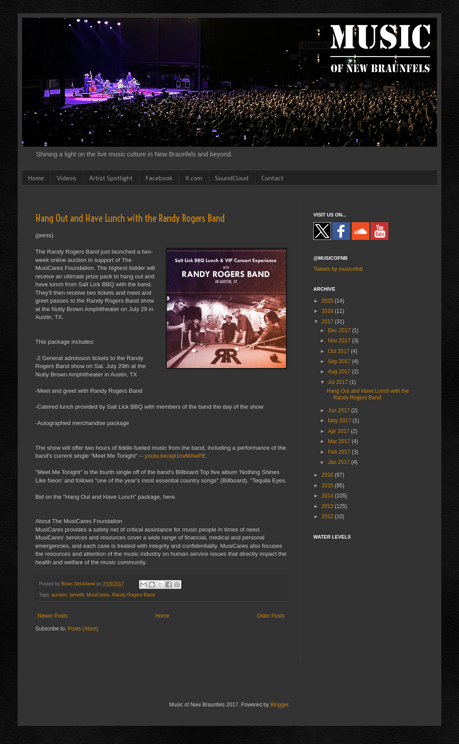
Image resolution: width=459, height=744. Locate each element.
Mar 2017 (340, 441)
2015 (328, 485)
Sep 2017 (340, 361)
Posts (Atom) (83, 629)
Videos (66, 178)
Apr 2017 (339, 431)
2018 (328, 311)
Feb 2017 (340, 452)
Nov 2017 (340, 341)
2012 (328, 516)
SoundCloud (231, 178)
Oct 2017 (339, 351)
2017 (328, 322)
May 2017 (340, 421)
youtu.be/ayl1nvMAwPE (175, 455)
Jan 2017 (339, 462)
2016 (328, 475)
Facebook (159, 178)
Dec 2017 (340, 330)
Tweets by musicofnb (338, 269)
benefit (77, 594)
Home (36, 178)
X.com (193, 178)
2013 (328, 506)
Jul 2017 (339, 382)
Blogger (280, 705)
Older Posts (271, 616)
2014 (328, 496)
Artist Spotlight (111, 178)
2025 (328, 301)
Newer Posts (53, 616)
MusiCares (98, 594)
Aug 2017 (340, 371)
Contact (272, 178)
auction (59, 594)
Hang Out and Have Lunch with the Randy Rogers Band (130, 218)
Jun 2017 (339, 410)
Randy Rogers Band (133, 594)
